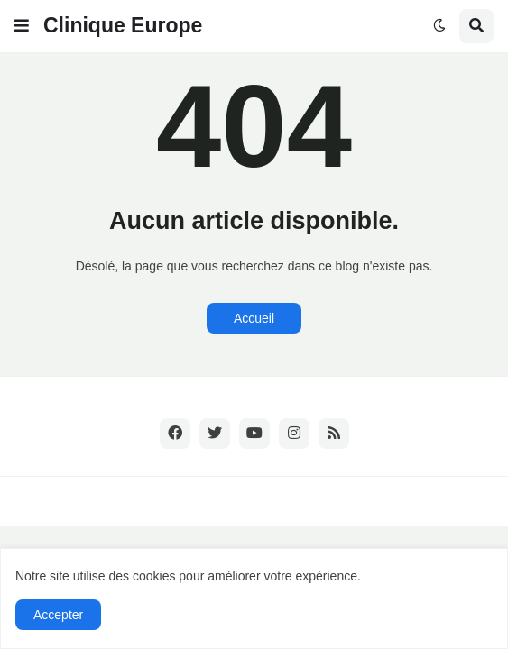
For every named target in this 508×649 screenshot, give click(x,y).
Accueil (254, 318)
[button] (21, 26)
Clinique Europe (122, 25)
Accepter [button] (58, 615)
